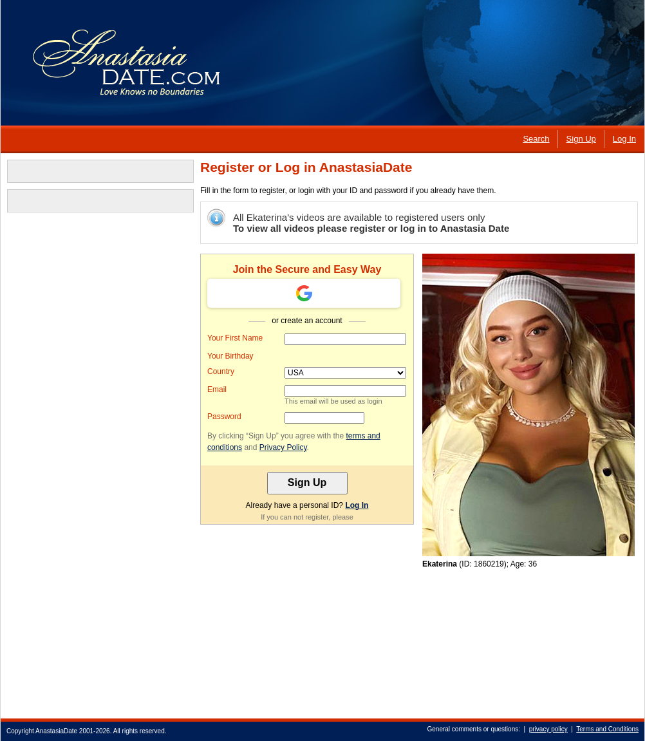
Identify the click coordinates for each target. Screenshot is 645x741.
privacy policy (548, 729)
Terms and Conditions (607, 729)
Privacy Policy (283, 447)
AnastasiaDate (56, 731)
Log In (356, 505)
